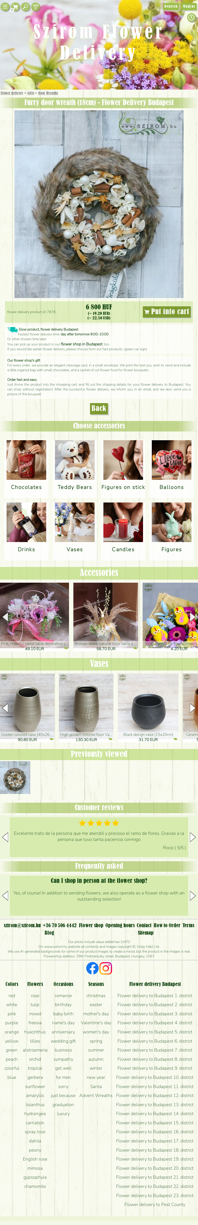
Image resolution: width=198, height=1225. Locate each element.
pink (12, 1014)
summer (96, 1050)
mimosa (35, 1168)
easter (96, 1004)
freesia (35, 1023)
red (12, 996)
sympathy (63, 1059)
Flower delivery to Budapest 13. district (155, 1105)
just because (63, 1095)
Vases (99, 664)
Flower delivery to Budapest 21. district (155, 1177)
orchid (35, 1059)
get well (63, 1068)
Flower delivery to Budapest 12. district (155, 1095)
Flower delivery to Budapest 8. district (154, 1059)
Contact (144, 925)
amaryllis (35, 1095)
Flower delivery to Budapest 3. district (154, 1014)
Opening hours (120, 925)
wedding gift (63, 1041)
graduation (63, 1105)
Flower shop (91, 925)
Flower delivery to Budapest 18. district (155, 1150)
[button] (193, 617)
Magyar (189, 6)
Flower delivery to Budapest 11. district (155, 1086)
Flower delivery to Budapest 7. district (154, 1050)
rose (35, 996)
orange (12, 1032)
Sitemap (146, 933)
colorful (11, 1068)
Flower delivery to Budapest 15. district (155, 1123)
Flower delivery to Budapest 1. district (154, 996)
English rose (35, 1159)
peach (12, 1059)
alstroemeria (35, 1050)
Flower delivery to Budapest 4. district (154, 1023)
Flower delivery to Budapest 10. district (155, 1077)
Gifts (30, 93)
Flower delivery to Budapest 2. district (154, 1004)
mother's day (96, 1014)
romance (63, 996)
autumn (96, 1059)
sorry (63, 1086)
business (63, 1050)
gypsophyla (35, 1177)
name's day (63, 1023)
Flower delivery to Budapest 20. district (155, 1168)
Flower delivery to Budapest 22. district (155, 1186)
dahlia (35, 1141)
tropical (35, 1068)
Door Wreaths (48, 93)
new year (96, 1077)
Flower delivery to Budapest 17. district (155, 1141)
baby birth (63, 1014)
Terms (188, 925)
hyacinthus (35, 1032)
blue (11, 1077)
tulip (35, 1004)
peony (35, 1150)
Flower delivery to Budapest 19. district (155, 1159)
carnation (35, 1123)
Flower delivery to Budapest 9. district (154, 1068)
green (12, 1050)
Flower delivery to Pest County (154, 1204)
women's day (96, 1032)
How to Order (167, 925)
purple (11, 1023)
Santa (96, 1086)
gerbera (35, 1077)
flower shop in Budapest (82, 344)
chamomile (35, 1186)
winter (96, 1068)
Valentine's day (96, 1023)
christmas (96, 996)
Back (99, 408)
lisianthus (35, 1105)
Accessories (99, 573)
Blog (49, 933)
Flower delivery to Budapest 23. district (155, 1195)
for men (63, 1077)
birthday (63, 1004)
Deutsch (170, 6)
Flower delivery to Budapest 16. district (155, 1132)
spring (96, 1041)
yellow (11, 1041)
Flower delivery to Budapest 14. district (155, 1114)
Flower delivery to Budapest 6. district (154, 1041)
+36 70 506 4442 (60, 925)
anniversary (63, 1032)
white (11, 1004)
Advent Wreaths (96, 1095)
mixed (35, 1014)
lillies (35, 1041)
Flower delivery (12, 93)
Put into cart (166, 311)
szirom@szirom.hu (22, 925)
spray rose (35, 1132)
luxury (63, 1114)
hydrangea (35, 1114)
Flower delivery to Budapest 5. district (154, 1032)
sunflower (35, 1086)
